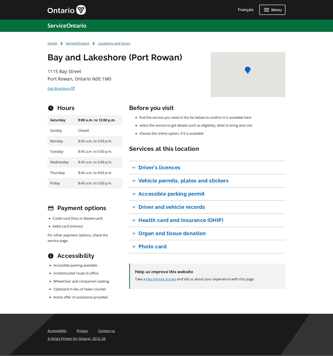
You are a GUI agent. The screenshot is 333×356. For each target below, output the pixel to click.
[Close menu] (272, 10)
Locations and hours (114, 43)
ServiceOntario (77, 43)
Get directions (61, 88)
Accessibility (57, 330)
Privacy (82, 330)
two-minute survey (161, 279)
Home (52, 43)
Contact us (106, 330)
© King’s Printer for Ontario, (77, 338)
